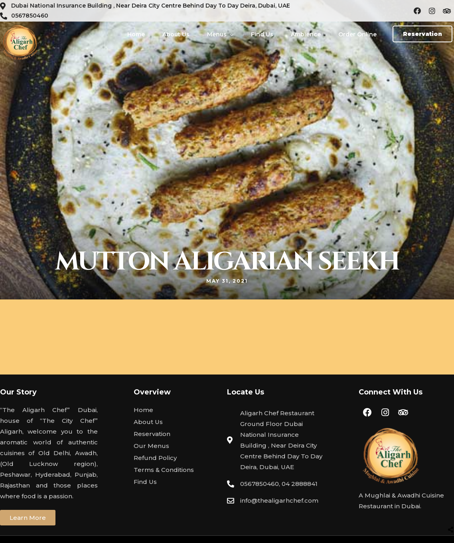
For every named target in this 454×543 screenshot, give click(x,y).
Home (136, 34)
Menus (217, 34)
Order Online (357, 34)
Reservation (152, 434)
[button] (422, 34)
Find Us (262, 34)
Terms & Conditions (164, 470)
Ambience (306, 34)
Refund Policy (155, 458)
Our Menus (151, 446)
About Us (175, 34)
